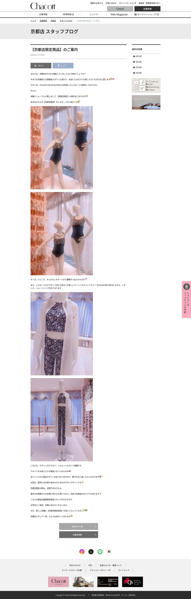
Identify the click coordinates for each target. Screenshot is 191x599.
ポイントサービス (126, 3)
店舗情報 (147, 8)
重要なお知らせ (96, 3)
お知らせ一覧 (77, 526)
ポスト (41, 65)
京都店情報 (77, 534)
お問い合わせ (111, 3)
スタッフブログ (66, 20)
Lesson (120, 8)
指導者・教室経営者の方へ (149, 3)
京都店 (53, 20)
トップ (33, 20)
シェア (63, 65)
